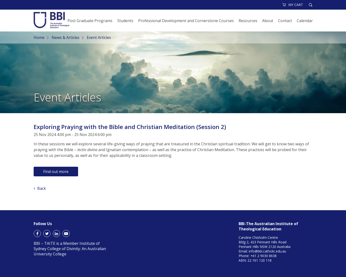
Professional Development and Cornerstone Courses (186, 20)
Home (39, 37)
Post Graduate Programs (90, 20)
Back (40, 188)
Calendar (305, 20)
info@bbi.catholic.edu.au (267, 251)
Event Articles (99, 37)
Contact (285, 20)
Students (125, 20)
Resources (248, 20)
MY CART (293, 4)
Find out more (55, 171)
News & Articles (66, 37)
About (267, 20)
